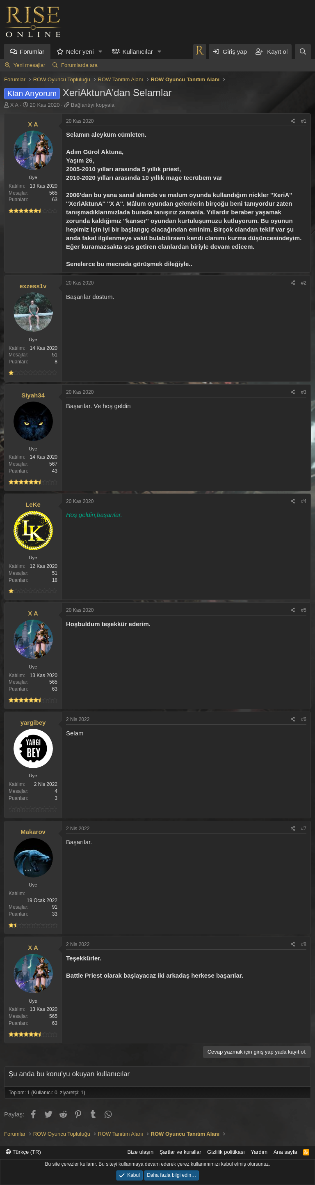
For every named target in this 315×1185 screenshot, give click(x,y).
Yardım (259, 1152)
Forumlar (32, 51)
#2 (303, 283)
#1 (303, 121)
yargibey (33, 722)
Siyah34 (33, 395)
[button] (100, 51)
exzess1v (33, 285)
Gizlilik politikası (226, 1152)
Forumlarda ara (79, 65)
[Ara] (303, 51)
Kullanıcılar (137, 51)
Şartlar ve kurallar (180, 1152)
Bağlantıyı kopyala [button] (92, 105)
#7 (303, 828)
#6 (303, 719)
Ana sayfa (285, 1152)
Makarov (33, 831)
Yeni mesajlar (30, 65)
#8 (303, 944)
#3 (303, 392)
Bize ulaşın (141, 1152)
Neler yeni (80, 51)
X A (14, 105)
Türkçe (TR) (23, 1152)
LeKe (33, 504)
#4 (303, 501)
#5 (303, 610)
